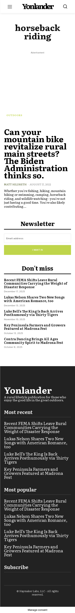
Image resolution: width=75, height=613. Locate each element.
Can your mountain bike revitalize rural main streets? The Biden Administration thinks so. (36, 153)
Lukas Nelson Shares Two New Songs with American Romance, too (34, 299)
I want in (37, 250)
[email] (37, 238)
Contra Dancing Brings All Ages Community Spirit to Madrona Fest (33, 340)
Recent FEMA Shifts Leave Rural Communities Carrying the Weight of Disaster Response (35, 283)
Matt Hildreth (15, 184)
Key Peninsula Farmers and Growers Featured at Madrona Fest (34, 327)
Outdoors (14, 115)
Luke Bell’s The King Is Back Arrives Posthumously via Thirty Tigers (33, 313)
